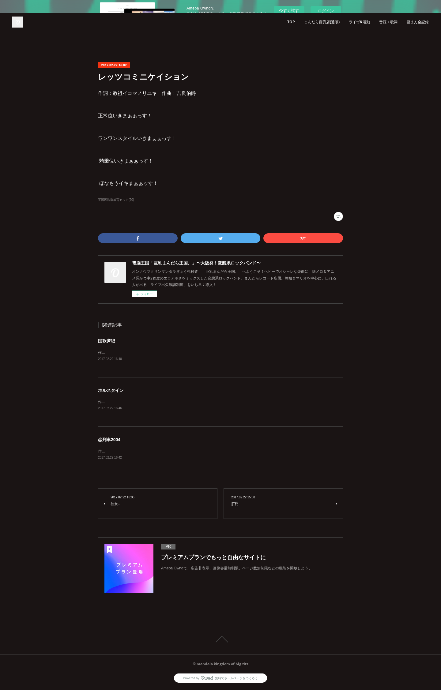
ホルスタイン (111, 390)
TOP (291, 21)
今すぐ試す (289, 10)
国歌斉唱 (106, 341)
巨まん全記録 (418, 21)
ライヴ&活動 (359, 21)
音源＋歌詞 (388, 21)
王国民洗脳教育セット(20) (116, 199)
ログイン (326, 11)
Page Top (220, 640)
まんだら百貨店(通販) (322, 21)
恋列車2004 (109, 440)
